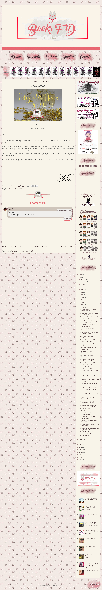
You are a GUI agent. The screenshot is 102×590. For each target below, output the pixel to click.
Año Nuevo (12, 189)
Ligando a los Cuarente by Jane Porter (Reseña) (91, 499)
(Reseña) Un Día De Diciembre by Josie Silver (89, 425)
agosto (83, 290)
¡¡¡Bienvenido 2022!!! (85, 436)
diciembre (83, 280)
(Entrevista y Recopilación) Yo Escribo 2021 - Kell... (88, 348)
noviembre (84, 282)
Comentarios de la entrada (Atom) (22, 251)
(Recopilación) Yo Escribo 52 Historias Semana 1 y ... (87, 329)
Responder (67, 219)
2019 (80, 445)
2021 (80, 440)
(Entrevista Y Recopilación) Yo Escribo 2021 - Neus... (88, 367)
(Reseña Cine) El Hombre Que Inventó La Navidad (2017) (88, 406)
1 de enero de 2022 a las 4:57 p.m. (64, 210)
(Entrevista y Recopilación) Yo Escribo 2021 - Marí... (88, 340)
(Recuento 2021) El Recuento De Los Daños (89, 394)
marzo (83, 302)
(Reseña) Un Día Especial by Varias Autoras (88, 310)
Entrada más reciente (11, 246)
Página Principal (40, 246)
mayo (82, 297)
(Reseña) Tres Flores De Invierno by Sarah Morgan (89, 432)
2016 (80, 452)
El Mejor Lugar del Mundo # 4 (90, 539)
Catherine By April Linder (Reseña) (92, 515)
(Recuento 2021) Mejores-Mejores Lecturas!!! (89, 380)
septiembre (84, 287)
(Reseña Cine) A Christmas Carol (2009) (89, 409)
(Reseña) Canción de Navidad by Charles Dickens (89, 413)
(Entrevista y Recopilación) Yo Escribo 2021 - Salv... (88, 356)
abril (82, 300)
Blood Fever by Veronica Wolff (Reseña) (91, 571)
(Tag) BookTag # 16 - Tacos (90, 547)
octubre (83, 285)
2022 (80, 277)
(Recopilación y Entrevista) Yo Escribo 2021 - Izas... (88, 344)
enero (82, 307)
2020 (80, 442)
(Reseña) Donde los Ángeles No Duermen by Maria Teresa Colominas (91, 524)
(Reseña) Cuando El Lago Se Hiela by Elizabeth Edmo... (89, 429)
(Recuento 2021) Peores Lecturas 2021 (89, 390)
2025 (80, 275)
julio (82, 292)
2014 (80, 457)
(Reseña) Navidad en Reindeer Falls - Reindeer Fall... (88, 421)
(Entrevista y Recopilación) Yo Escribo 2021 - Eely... (88, 337)
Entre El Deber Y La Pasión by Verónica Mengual (88, 321)
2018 (80, 447)
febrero (83, 305)
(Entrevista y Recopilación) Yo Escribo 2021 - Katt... (88, 352)
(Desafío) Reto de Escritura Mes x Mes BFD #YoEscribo (92, 532)
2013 (80, 460)
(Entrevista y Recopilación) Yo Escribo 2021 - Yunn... (88, 360)
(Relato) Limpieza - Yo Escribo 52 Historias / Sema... (89, 371)
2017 (80, 450)
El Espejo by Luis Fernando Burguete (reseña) (90, 556)
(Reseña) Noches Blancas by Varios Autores (88, 417)
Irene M (10, 209)
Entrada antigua (67, 246)
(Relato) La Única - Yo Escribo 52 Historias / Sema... (89, 317)
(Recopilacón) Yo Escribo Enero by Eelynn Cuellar (89, 314)
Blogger (61, 585)
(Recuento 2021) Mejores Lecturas (89, 387)
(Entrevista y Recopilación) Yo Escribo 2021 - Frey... (88, 363)
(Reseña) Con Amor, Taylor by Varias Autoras (88, 325)
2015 (80, 455)
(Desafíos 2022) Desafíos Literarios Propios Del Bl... (87, 398)
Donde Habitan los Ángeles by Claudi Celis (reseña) (91, 507)
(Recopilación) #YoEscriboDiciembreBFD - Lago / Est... (89, 376)
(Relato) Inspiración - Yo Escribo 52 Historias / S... (89, 384)
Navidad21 (19, 189)
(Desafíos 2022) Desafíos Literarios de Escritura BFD (88, 402)
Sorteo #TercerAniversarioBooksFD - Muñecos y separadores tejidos (92, 565)
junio (82, 295)
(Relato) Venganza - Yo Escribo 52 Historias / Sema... (89, 333)
